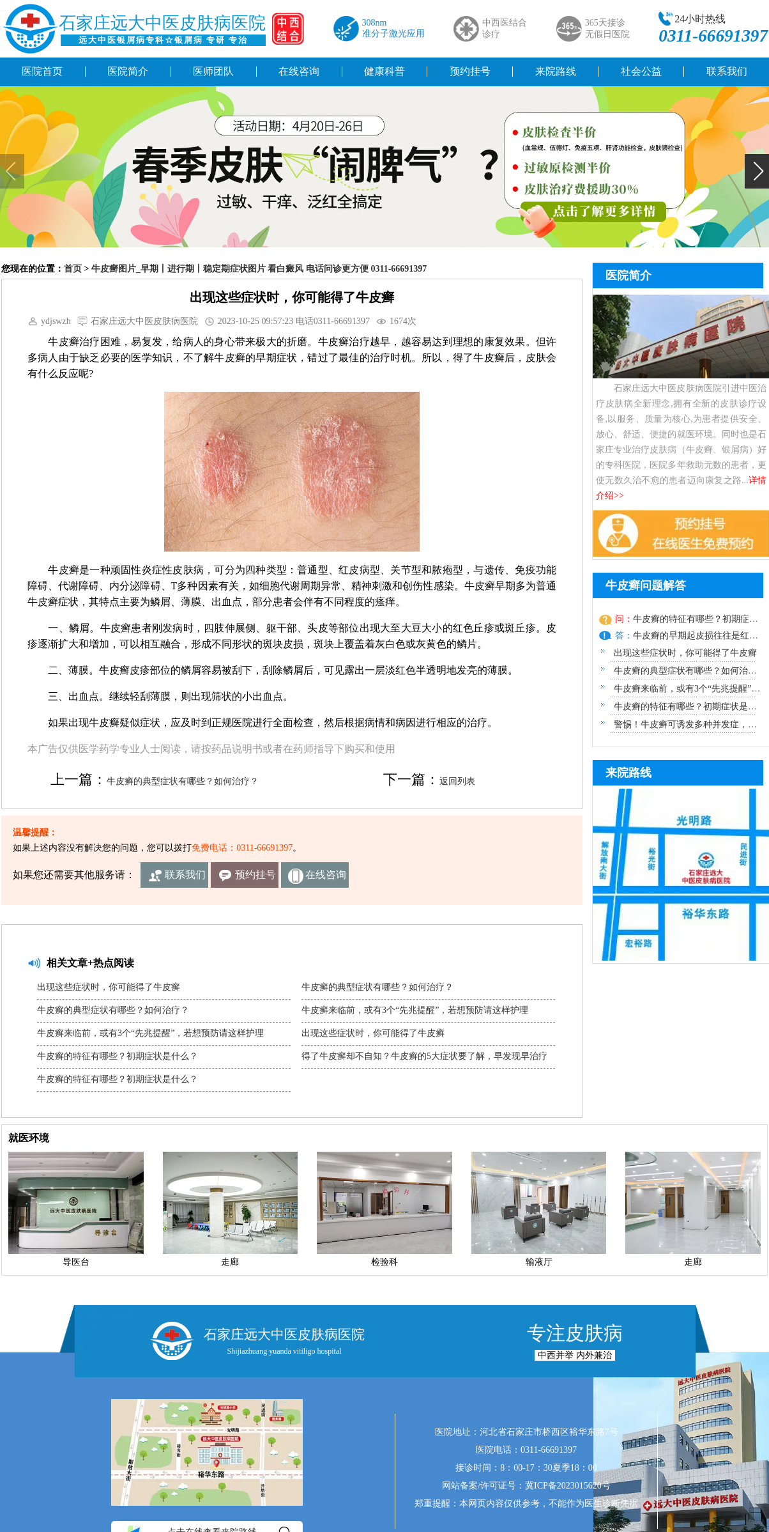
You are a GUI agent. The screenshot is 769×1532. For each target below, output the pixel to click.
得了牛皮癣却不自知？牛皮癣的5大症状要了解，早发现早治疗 (424, 1056)
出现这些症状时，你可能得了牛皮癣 (108, 987)
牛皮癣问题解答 (645, 585)
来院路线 (555, 71)
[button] (757, 171)
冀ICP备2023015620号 (568, 1485)
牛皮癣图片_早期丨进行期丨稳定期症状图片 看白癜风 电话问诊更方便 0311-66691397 (259, 269)
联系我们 (185, 874)
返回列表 (457, 781)
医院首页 (42, 71)
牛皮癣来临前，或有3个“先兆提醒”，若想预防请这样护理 (150, 1033)
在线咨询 (298, 71)
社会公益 (641, 71)
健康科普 (384, 71)
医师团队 (213, 71)
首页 (73, 269)
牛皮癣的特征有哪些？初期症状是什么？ (117, 1056)
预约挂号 (470, 71)
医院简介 (127, 71)
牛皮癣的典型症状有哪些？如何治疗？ (183, 781)
